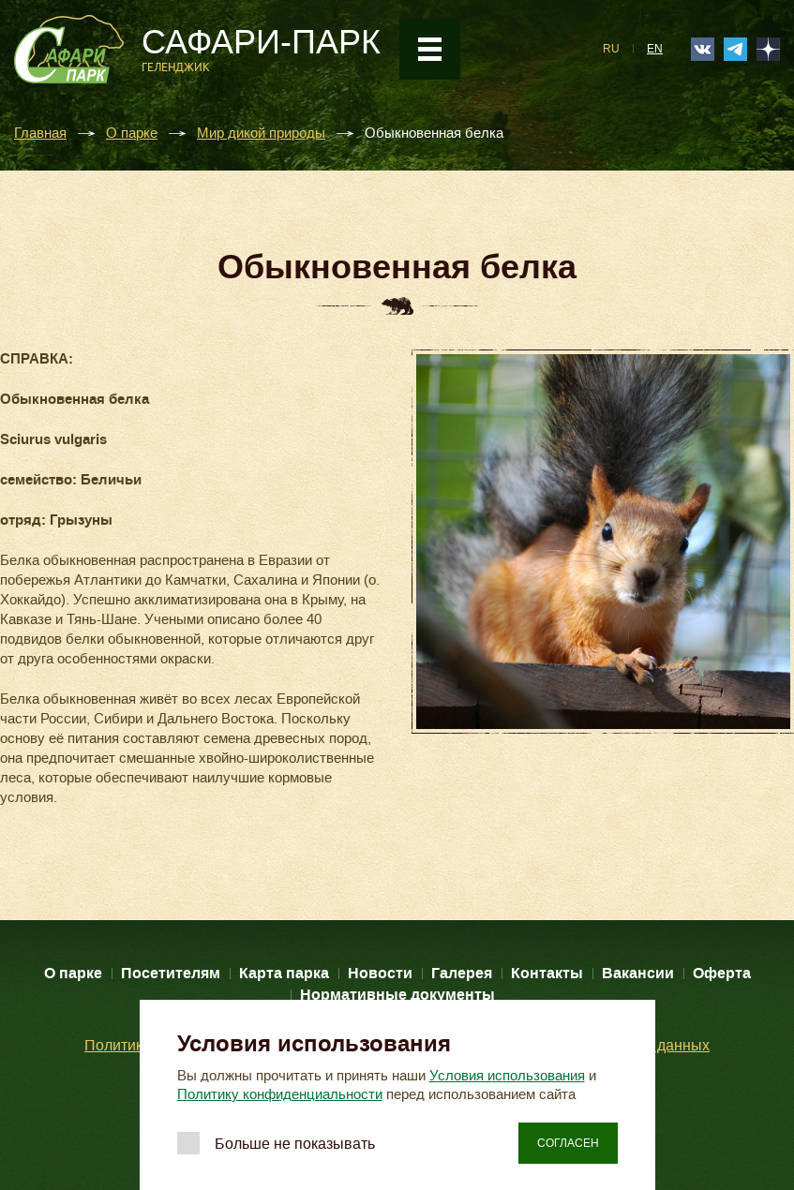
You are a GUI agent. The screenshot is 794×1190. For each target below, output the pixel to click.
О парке (131, 133)
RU (611, 48)
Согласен (568, 1143)
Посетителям (170, 973)
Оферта (722, 973)
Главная (40, 133)
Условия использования (507, 1075)
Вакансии (638, 973)
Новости (380, 973)
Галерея (461, 973)
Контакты (547, 973)
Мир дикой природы (261, 133)
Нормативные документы (397, 994)
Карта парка (284, 973)
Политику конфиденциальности (279, 1094)
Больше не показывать (295, 1143)
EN (655, 48)
